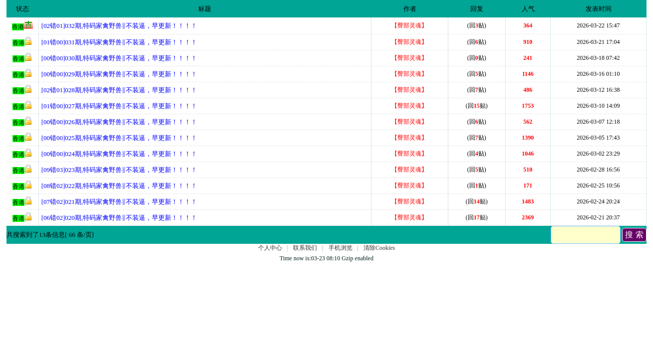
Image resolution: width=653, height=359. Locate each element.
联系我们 (305, 247)
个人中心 (270, 247)
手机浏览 (340, 247)
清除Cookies (379, 247)
